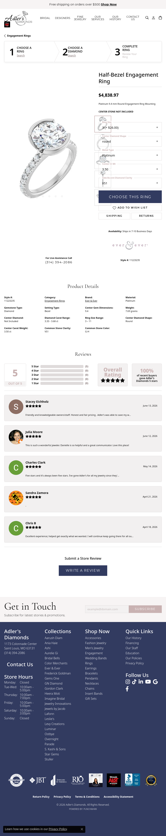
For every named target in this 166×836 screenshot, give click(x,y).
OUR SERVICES (97, 18)
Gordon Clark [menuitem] (54, 688)
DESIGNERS (62, 18)
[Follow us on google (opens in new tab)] (155, 681)
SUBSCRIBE (145, 609)
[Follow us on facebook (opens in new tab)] (127, 689)
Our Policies (134, 658)
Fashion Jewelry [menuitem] (95, 643)
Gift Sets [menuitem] (90, 699)
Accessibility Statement (118, 797)
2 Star (35, 379)
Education (132, 653)
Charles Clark (35, 462)
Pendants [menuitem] (91, 678)
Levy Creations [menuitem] (54, 724)
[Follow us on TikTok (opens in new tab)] (134, 681)
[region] (49, 161)
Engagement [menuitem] (94, 653)
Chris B (30, 523)
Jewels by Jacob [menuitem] (55, 709)
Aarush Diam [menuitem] (53, 638)
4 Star (35, 370)
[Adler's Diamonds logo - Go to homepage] (18, 18)
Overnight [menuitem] (51, 739)
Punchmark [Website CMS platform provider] (90, 809)
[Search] (147, 17)
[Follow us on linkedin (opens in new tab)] (141, 681)
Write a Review (83, 570)
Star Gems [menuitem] (52, 754)
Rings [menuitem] (89, 663)
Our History (133, 638)
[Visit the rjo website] (78, 780)
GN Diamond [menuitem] (53, 683)
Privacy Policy (135, 663)
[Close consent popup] (82, 829)
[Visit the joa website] (59, 780)
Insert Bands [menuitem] (94, 694)
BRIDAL (45, 18)
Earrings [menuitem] (90, 668)
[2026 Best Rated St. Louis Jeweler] (151, 780)
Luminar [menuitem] (50, 729)
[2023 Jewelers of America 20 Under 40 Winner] (96, 780)
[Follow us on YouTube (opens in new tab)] (148, 681)
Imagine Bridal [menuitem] (55, 699)
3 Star (35, 375)
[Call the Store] (14, 653)
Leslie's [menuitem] (49, 719)
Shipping (114, 216)
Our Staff (132, 648)
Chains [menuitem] (89, 688)
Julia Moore (34, 432)
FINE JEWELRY (80, 18)
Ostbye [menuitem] (49, 734)
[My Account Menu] (153, 17)
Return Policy (41, 797)
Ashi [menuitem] (47, 648)
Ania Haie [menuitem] (51, 643)
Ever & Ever (91, 300)
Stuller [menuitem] (49, 759)
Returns (146, 216)
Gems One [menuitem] (52, 678)
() (86, 366)
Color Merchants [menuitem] (56, 663)
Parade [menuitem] (49, 744)
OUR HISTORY (115, 18)
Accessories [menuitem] (93, 638)
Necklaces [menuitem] (92, 683)
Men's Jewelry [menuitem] (94, 648)
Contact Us (19, 664)
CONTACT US (132, 18)
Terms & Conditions (87, 797)
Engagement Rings (19, 35)
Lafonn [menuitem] (49, 714)
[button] (37, 196)
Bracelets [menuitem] (91, 673)
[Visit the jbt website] (38, 780)
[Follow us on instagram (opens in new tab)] (128, 681)
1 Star (35, 383)
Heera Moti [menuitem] (52, 694)
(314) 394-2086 (58, 262)
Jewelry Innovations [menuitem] (58, 704)
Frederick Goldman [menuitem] (58, 673)
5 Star (35, 366)
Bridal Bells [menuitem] (52, 658)
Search (21, 55)
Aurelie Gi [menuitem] (51, 653)
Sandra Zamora (36, 493)
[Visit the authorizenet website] (16, 780)
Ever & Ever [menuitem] (52, 668)
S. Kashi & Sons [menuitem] (55, 749)
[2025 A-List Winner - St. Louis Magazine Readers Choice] (114, 780)
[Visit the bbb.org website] (132, 780)
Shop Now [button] (109, 4)
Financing (132, 643)
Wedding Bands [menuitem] (96, 658)
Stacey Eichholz (36, 402)
